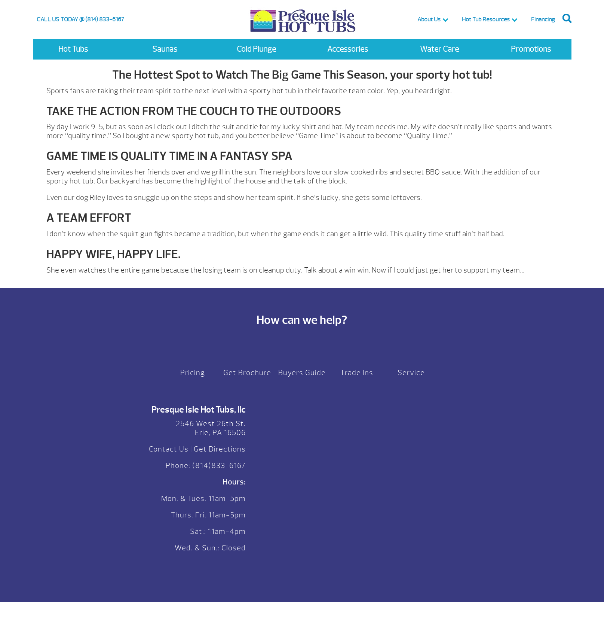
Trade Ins (356, 372)
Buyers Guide (302, 372)
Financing (543, 19)
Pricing (192, 372)
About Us (429, 19)
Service (411, 372)
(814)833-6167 (218, 465)
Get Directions (220, 449)
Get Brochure (247, 372)
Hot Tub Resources (486, 19)
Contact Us (168, 449)
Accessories (347, 49)
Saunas (164, 49)
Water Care (439, 49)
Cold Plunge (256, 49)
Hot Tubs (73, 49)
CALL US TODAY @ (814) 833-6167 (80, 19)
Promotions (531, 49)
